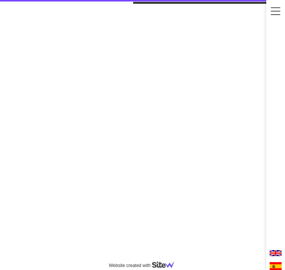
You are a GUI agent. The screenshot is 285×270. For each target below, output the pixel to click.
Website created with (144, 265)
